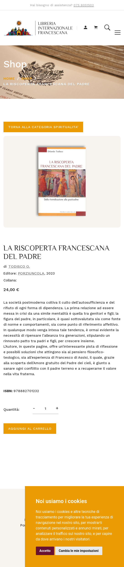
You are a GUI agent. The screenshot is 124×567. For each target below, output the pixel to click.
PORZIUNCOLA (31, 273)
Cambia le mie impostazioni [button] (78, 551)
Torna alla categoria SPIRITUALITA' (43, 127)
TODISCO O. (19, 266)
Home (9, 78)
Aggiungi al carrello (29, 428)
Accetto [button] (45, 551)
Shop (26, 78)
